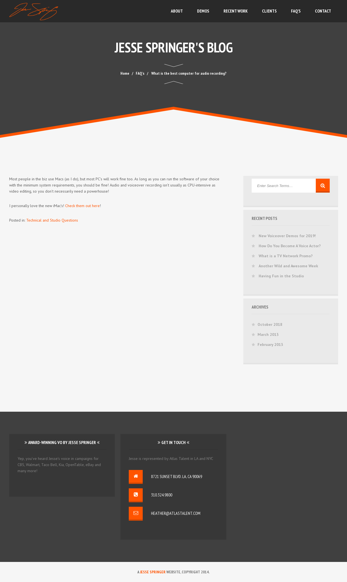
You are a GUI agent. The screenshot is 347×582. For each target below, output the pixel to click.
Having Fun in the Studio (281, 275)
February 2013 (270, 344)
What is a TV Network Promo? (286, 255)
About (177, 11)
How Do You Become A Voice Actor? (290, 245)
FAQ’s (296, 11)
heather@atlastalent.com (175, 513)
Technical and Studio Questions (52, 220)
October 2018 (270, 324)
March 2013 (268, 334)
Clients (269, 11)
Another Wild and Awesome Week (288, 265)
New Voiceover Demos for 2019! (287, 235)
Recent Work (236, 11)
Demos (203, 11)
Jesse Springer (153, 571)
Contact (323, 11)
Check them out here (82, 205)
